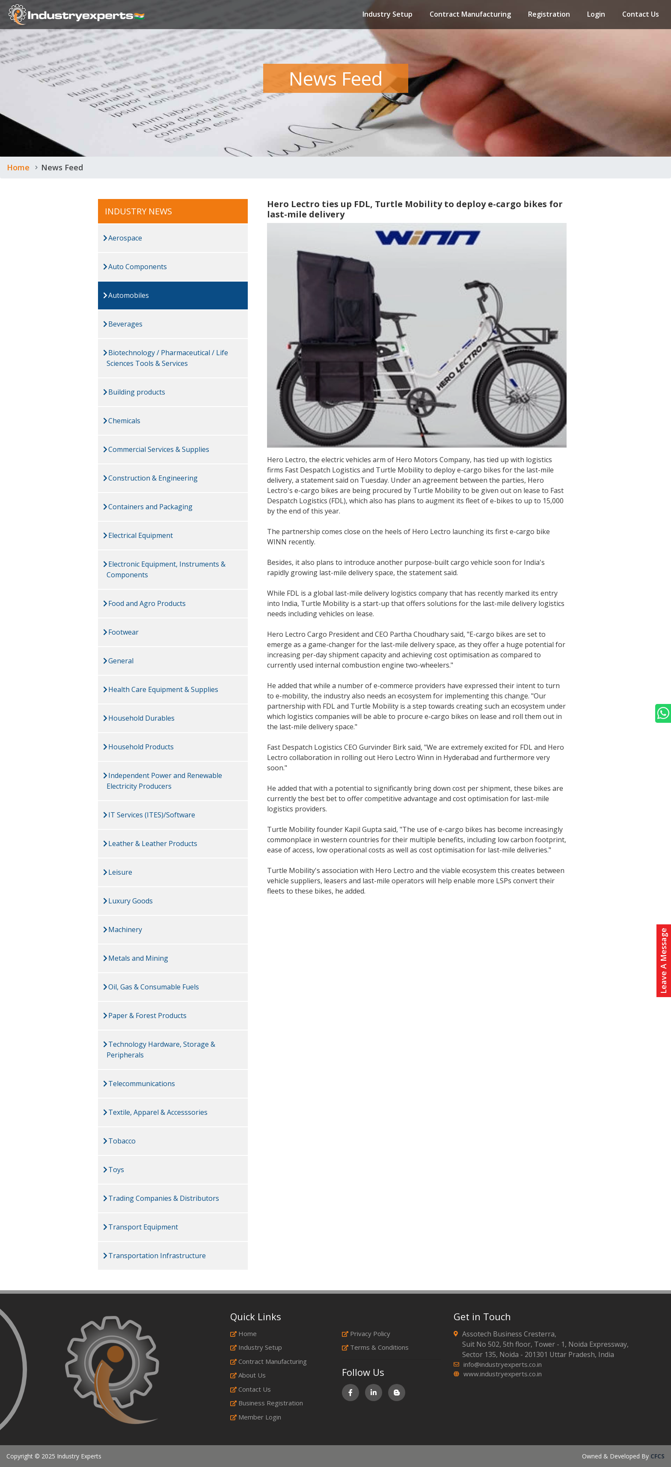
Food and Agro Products (144, 603)
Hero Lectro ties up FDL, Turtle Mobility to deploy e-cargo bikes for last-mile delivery (415, 209)
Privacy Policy (366, 1333)
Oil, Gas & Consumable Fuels (151, 987)
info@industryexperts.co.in (502, 1364)
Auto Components (135, 266)
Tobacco (119, 1141)
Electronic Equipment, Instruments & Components (164, 569)
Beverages (123, 324)
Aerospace (122, 238)
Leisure (117, 872)
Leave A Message (663, 961)
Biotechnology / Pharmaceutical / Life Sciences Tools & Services (165, 358)
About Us (248, 1375)
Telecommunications (139, 1083)
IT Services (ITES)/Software (149, 815)
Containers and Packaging (148, 506)
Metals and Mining (135, 958)
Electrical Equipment (138, 535)
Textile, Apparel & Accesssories (155, 1112)
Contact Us (640, 14)
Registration (549, 14)
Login (596, 14)
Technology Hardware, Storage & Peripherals (159, 1049)
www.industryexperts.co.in (502, 1373)
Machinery (122, 929)
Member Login (255, 1417)
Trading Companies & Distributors (161, 1198)
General (118, 660)
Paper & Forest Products (145, 1015)
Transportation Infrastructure (154, 1255)
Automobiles (126, 295)
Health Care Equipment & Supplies (160, 689)
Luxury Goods (128, 901)
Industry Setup (387, 14)
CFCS (657, 1456)
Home (18, 167)
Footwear (121, 632)
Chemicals (121, 420)
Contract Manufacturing (470, 14)
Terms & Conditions (375, 1347)
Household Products (138, 746)
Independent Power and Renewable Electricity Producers (162, 781)
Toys (113, 1169)
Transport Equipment (140, 1227)
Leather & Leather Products (150, 843)
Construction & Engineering (150, 478)
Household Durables (139, 718)
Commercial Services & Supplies (156, 449)
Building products (134, 392)
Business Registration (266, 1403)
